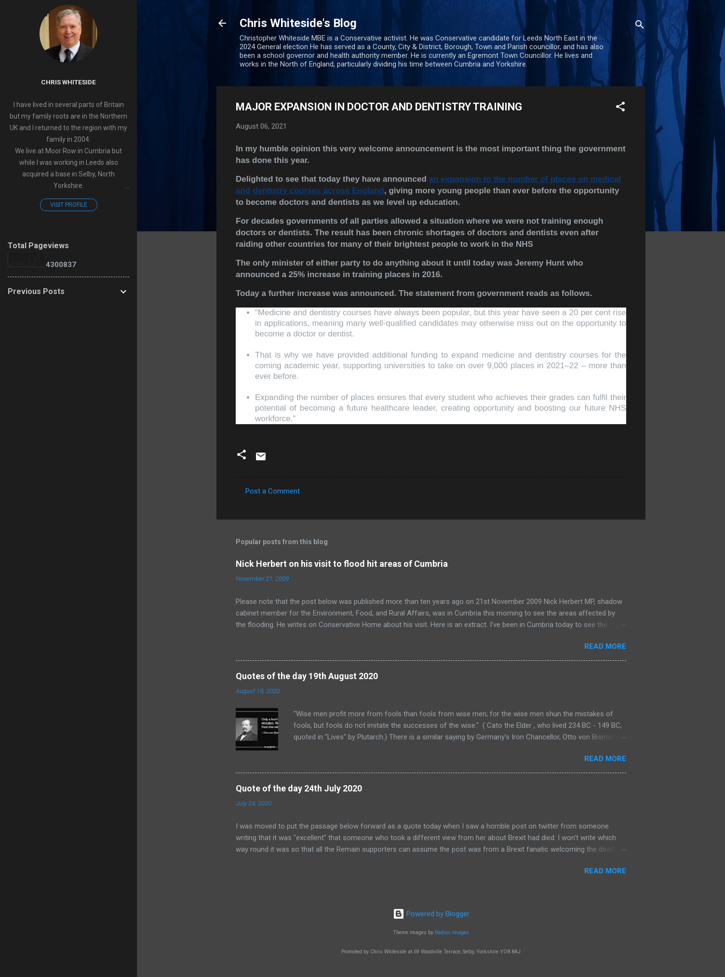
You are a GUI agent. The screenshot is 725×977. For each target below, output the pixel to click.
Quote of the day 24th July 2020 (299, 788)
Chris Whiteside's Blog (298, 23)
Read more (605, 646)
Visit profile (68, 204)
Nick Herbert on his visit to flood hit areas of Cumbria (342, 564)
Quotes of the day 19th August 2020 (307, 676)
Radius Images (452, 932)
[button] (620, 108)
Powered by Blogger (431, 914)
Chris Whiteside (68, 82)
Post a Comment (272, 491)
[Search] (639, 26)
